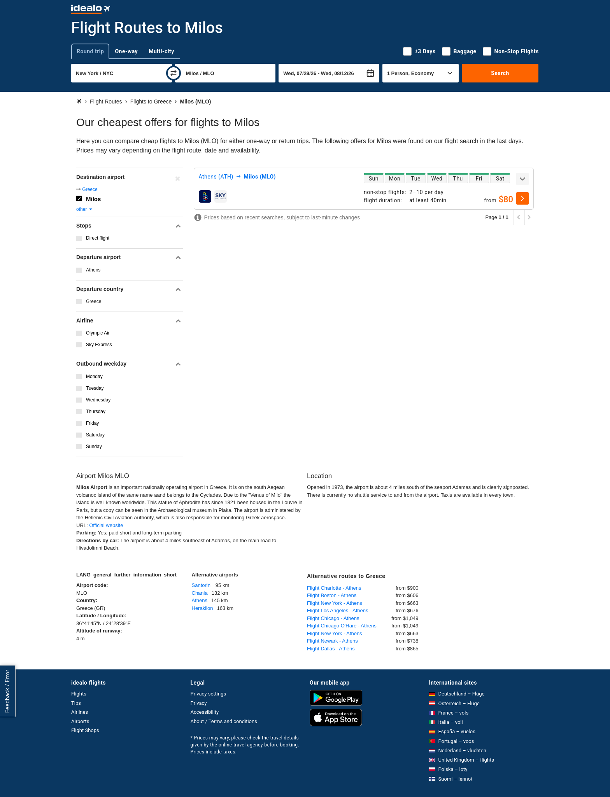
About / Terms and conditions (224, 721)
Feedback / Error (7, 691)
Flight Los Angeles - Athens (337, 610)
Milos (93, 199)
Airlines (79, 712)
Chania (200, 593)
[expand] (522, 179)
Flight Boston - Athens (331, 595)
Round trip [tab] (90, 51)
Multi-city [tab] (161, 51)
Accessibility (205, 712)
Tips (76, 703)
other (84, 209)
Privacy (199, 703)
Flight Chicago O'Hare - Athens (342, 626)
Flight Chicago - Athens (333, 618)
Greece (89, 189)
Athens (93, 270)
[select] (522, 198)
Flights (78, 694)
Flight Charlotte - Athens (334, 588)
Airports (80, 721)
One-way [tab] (126, 51)
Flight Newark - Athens (332, 641)
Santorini (202, 585)
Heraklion (202, 608)
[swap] (173, 73)
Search (500, 73)
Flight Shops (85, 730)
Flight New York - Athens (334, 603)
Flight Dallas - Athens (331, 649)
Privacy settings (208, 694)
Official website (106, 525)
